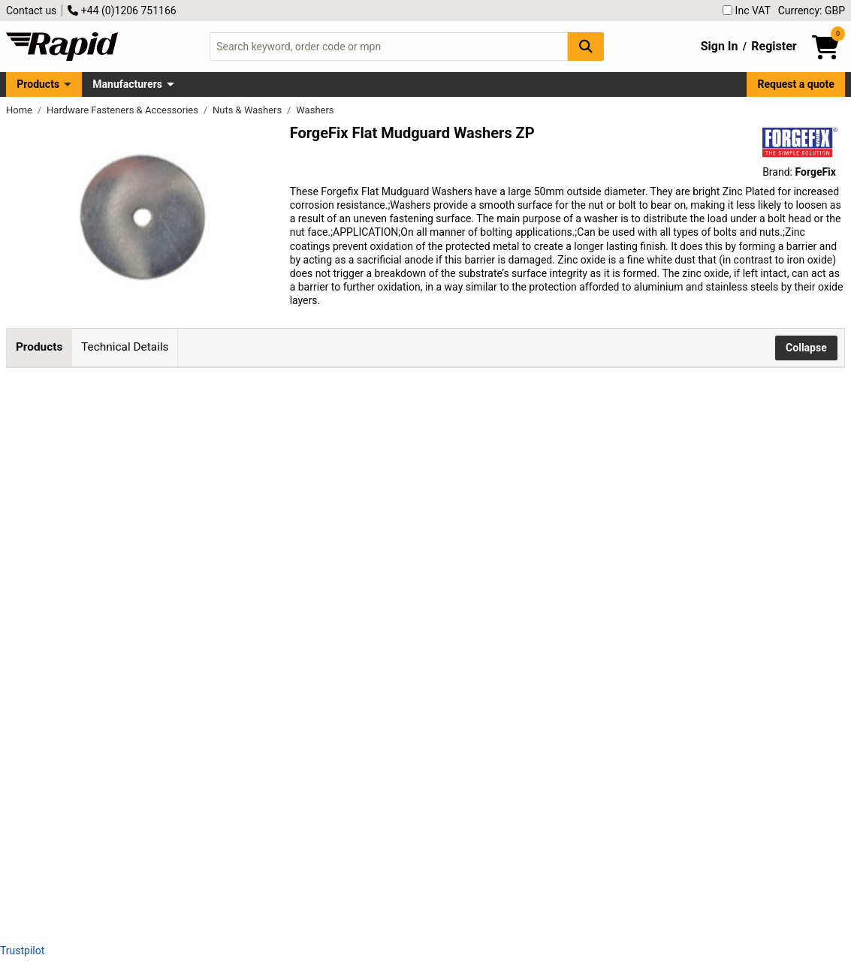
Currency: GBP (811, 10)
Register (773, 46)
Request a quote (796, 84)
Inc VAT (747, 10)
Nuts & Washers (248, 110)
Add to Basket (478, 444)
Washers (314, 110)
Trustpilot (22, 950)
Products (38, 84)
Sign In (719, 46)
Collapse (806, 348)
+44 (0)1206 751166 (122, 11)
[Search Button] (586, 46)
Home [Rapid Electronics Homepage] (20, 110)
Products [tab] (39, 347)
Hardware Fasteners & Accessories (124, 110)
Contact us (31, 11)
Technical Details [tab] (124, 347)
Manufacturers (127, 84)
